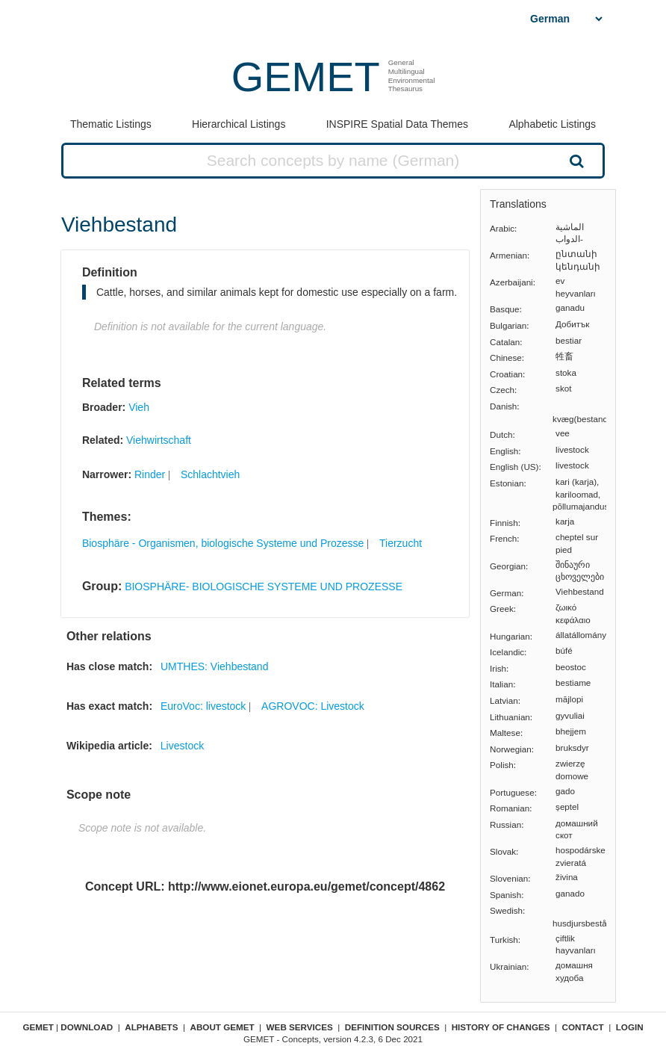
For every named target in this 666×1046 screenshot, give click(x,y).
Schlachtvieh (210, 474)
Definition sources (392, 1027)
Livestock (182, 746)
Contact (583, 1027)
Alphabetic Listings (552, 124)
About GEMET (222, 1027)
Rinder (149, 474)
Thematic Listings (111, 124)
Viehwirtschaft (158, 440)
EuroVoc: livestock (203, 706)
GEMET (305, 76)
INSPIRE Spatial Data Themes (397, 124)
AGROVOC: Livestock (312, 706)
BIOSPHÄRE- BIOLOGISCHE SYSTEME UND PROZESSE (263, 586)
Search (575, 161)
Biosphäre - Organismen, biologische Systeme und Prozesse (223, 543)
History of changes (501, 1027)
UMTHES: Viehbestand (214, 666)
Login (630, 1027)
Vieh (138, 407)
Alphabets (151, 1027)
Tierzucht (400, 543)
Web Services (300, 1027)
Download (86, 1027)
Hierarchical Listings (238, 124)
